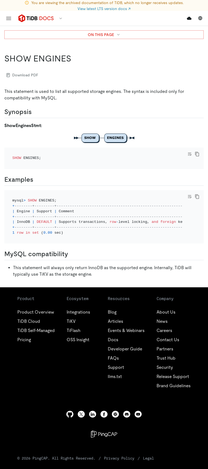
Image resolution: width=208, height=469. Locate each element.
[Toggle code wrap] (189, 154)
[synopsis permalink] (36, 112)
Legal (148, 443)
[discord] (126, 399)
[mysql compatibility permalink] (72, 239)
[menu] (8, 18)
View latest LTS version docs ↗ (104, 8)
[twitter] (81, 399)
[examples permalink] (37, 172)
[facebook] (104, 399)
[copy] (197, 154)
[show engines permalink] (75, 58)
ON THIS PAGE (104, 34)
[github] (70, 399)
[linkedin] (92, 399)
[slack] (115, 399)
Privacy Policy (119, 443)
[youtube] (138, 399)
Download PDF (22, 75)
